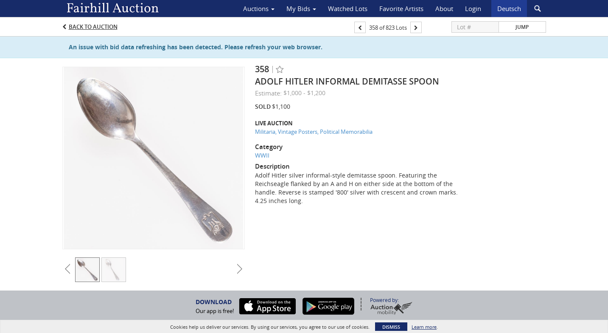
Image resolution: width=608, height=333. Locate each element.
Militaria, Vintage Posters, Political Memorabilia (314, 131)
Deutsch (509, 8)
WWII (262, 155)
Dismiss (391, 327)
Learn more (424, 327)
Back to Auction (93, 27)
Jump (522, 27)
